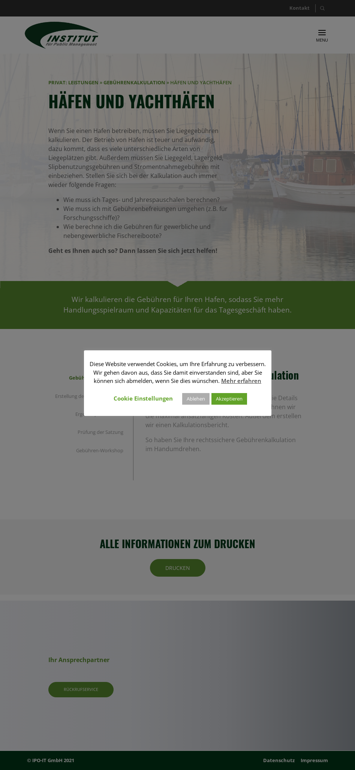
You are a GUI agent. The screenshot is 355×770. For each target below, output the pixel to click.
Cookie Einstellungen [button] (143, 398)
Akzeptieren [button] (229, 398)
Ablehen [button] (196, 398)
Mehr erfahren (241, 380)
